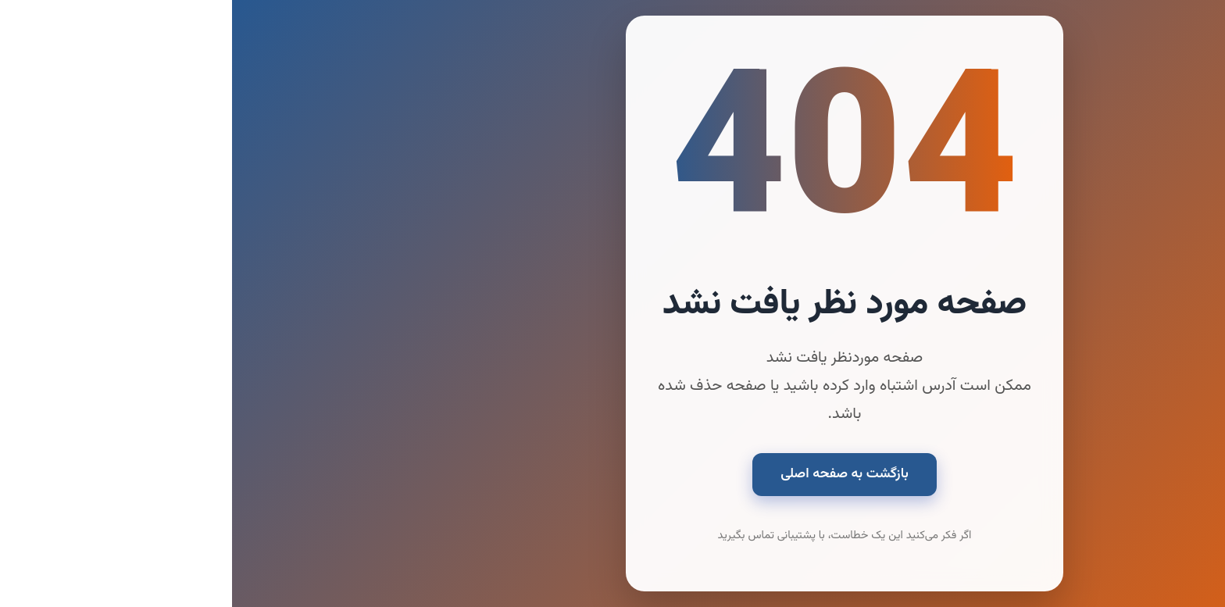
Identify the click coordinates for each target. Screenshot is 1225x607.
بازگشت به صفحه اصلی (612, 473)
